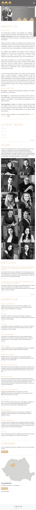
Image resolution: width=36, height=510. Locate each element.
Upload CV (4, 452)
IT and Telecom (5, 400)
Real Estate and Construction (9, 365)
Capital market (5, 346)
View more (4, 131)
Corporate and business (7, 334)
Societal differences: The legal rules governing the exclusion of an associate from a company (17, 282)
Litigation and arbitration (8, 304)
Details (3, 310)
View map (4, 488)
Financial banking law (7, 420)
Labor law (4, 432)
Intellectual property (6, 410)
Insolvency (4, 324)
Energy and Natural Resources (9, 389)
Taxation (3, 314)
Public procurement (6, 376)
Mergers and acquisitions (8, 354)
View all (32, 140)
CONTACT (17, 508)
